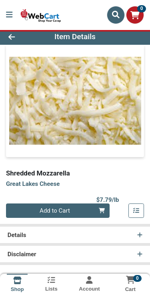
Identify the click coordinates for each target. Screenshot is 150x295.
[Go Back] (23, 37)
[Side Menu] (9, 15)
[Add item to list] (136, 210)
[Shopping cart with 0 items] (135, 15)
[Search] (116, 14)
